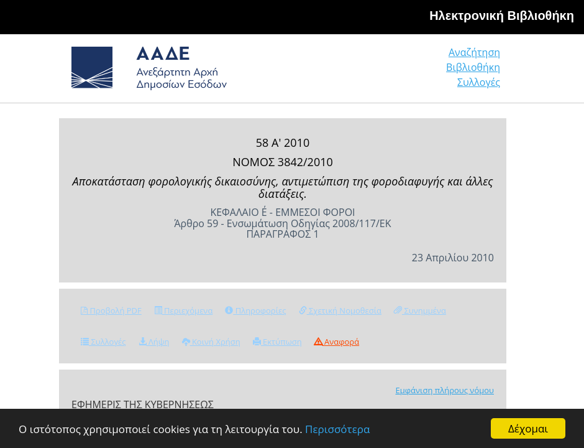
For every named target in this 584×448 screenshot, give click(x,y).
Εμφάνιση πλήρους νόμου (444, 390)
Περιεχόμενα (183, 310)
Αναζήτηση (474, 52)
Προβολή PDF (111, 310)
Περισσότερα (337, 429)
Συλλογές (478, 82)
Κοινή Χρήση (211, 341)
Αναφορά (336, 341)
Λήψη (154, 341)
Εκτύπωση (277, 341)
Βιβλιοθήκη (473, 67)
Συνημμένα (420, 310)
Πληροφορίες (255, 310)
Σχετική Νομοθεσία (340, 310)
